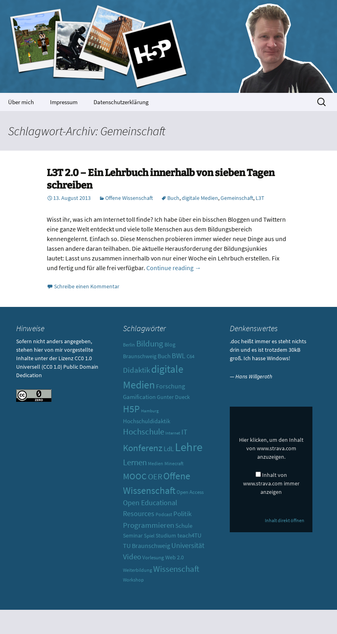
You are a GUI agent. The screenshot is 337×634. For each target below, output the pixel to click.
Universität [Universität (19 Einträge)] (187, 545)
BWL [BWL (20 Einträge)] (178, 355)
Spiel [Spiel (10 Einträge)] (149, 535)
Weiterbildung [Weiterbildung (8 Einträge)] (137, 570)
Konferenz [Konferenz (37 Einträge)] (142, 447)
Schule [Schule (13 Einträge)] (183, 525)
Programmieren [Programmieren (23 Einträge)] (148, 525)
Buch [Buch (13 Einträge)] (164, 356)
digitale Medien (200, 198)
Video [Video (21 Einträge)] (132, 556)
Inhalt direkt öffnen (284, 520)
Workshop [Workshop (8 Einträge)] (133, 580)
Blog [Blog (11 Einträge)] (169, 344)
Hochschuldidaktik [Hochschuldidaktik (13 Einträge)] (146, 421)
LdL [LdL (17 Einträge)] (169, 448)
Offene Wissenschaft (129, 198)
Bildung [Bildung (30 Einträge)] (149, 343)
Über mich (21, 102)
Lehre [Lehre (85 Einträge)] (188, 446)
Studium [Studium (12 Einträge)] (166, 535)
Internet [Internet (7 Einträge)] (172, 433)
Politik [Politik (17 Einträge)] (182, 513)
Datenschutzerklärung (121, 102)
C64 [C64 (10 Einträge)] (190, 356)
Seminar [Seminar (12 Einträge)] (133, 535)
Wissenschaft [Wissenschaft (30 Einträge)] (176, 568)
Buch (173, 198)
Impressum (63, 102)
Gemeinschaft (237, 198)
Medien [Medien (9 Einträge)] (155, 463)
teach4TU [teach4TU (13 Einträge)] (189, 535)
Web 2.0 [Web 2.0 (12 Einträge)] (174, 557)
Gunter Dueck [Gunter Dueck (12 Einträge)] (173, 397)
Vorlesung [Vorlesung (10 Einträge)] (153, 557)
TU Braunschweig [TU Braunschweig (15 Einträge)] (146, 546)
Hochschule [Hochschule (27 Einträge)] (143, 431)
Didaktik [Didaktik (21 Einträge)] (136, 370)
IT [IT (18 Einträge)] (184, 432)
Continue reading (173, 268)
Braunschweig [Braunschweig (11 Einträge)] (139, 356)
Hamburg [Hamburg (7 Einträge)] (150, 411)
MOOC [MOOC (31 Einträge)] (135, 476)
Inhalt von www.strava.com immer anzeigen (271, 483)
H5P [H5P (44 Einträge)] (131, 409)
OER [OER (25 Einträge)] (155, 476)
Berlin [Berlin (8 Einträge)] (129, 345)
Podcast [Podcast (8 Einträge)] (164, 514)
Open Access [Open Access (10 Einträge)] (190, 492)
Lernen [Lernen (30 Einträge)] (135, 462)
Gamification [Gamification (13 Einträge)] (139, 397)
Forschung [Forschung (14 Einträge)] (170, 386)
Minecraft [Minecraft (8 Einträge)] (173, 463)
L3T (260, 198)
